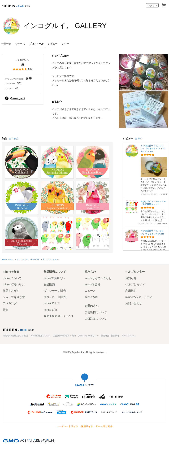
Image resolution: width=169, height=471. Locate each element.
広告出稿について (96, 312)
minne (18, 329)
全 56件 (138, 138)
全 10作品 (14, 138)
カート (164, 5)
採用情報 (115, 335)
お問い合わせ (133, 303)
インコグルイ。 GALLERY (65, 25)
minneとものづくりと (98, 278)
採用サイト (87, 426)
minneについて (12, 278)
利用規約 (130, 290)
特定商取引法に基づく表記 (15, 335)
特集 (5, 309)
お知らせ (130, 278)
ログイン (152, 5)
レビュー (53, 43)
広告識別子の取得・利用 (64, 335)
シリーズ (20, 43)
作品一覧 (6, 43)
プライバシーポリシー (88, 335)
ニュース (90, 290)
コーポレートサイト (67, 426)
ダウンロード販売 (55, 297)
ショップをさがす (14, 297)
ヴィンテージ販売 (55, 290)
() (22, 69)
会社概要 (105, 335)
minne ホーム (7, 259)
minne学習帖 (93, 284)
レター (65, 43)
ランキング (10, 303)
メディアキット (129, 335)
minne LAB (50, 309)
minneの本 (91, 297)
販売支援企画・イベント (59, 316)
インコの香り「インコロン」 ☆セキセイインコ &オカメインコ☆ (153, 149)
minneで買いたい (13, 284)
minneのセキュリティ (138, 297)
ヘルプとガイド (135, 284)
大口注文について (96, 318)
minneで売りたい (54, 278)
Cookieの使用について (40, 335)
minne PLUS (51, 303)
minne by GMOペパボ (16, 5)
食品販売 (49, 284)
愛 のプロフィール (50, 259)
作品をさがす (11, 290)
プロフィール (36, 43)
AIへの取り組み (104, 426)
